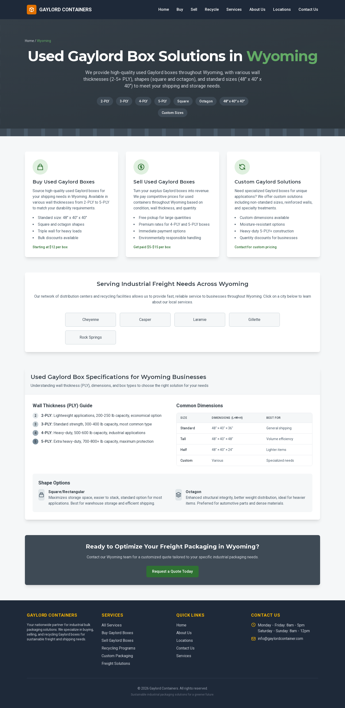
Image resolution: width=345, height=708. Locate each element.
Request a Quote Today (172, 571)
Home (163, 9)
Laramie (200, 319)
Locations (282, 9)
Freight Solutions (116, 663)
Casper (145, 319)
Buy (180, 9)
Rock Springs (91, 337)
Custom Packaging (117, 656)
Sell (194, 9)
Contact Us (308, 9)
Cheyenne (90, 319)
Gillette (254, 319)
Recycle (212, 9)
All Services (112, 625)
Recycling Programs (118, 648)
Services (234, 9)
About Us (257, 9)
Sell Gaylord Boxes (117, 640)
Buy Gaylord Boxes (117, 633)
